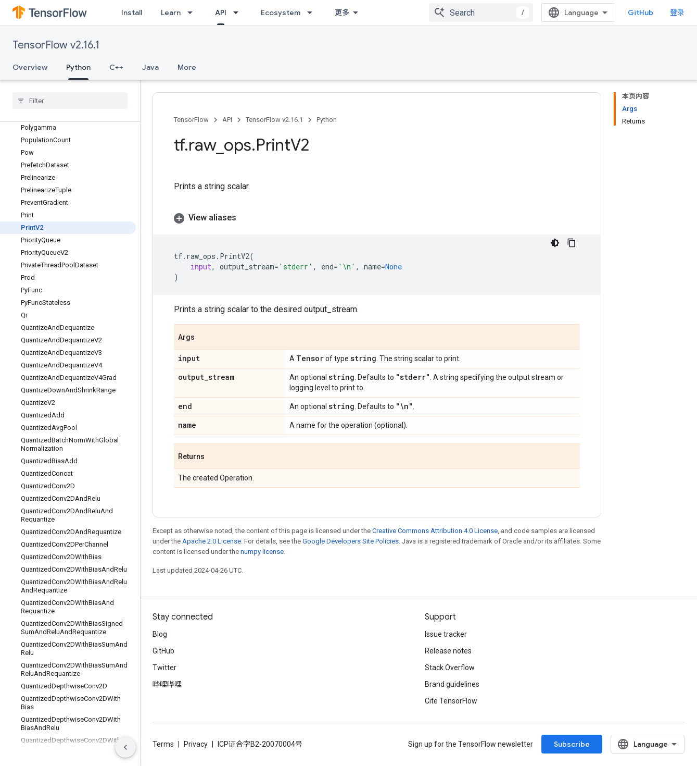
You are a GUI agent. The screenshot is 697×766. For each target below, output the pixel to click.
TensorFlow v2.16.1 (55, 45)
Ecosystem (280, 12)
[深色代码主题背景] (555, 242)
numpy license (262, 551)
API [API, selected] (220, 12)
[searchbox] (70, 100)
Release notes (448, 651)
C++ (116, 67)
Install (131, 12)
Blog (160, 634)
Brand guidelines (452, 684)
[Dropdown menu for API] (238, 12)
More (187, 67)
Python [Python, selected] (78, 67)
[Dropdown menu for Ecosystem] (312, 12)
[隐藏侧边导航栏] (125, 747)
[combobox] (481, 12)
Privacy (196, 744)
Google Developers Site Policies (350, 541)
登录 (677, 12)
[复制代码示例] (571, 242)
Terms (163, 744)
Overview (29, 67)
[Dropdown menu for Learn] (193, 12)
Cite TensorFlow (451, 701)
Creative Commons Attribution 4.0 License (435, 531)
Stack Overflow (450, 667)
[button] (377, 218)
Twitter (164, 667)
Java (150, 67)
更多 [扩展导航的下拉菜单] (342, 12)
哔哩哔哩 (167, 684)
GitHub (640, 12)
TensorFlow (191, 119)
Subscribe (572, 744)
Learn (171, 12)
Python (326, 119)
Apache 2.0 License (211, 541)
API (227, 119)
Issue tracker (446, 634)
